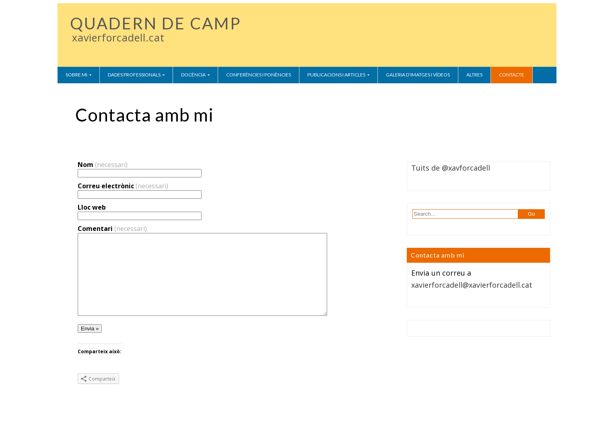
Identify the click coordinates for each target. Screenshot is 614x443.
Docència (193, 75)
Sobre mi (76, 75)
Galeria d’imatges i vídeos (418, 75)
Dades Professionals (134, 75)
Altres (474, 75)
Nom (103, 164)
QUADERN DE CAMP (155, 23)
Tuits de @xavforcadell (450, 168)
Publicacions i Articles (336, 75)
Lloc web (92, 207)
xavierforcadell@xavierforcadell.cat (471, 285)
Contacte (511, 75)
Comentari (112, 228)
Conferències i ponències (258, 75)
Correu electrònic (123, 186)
